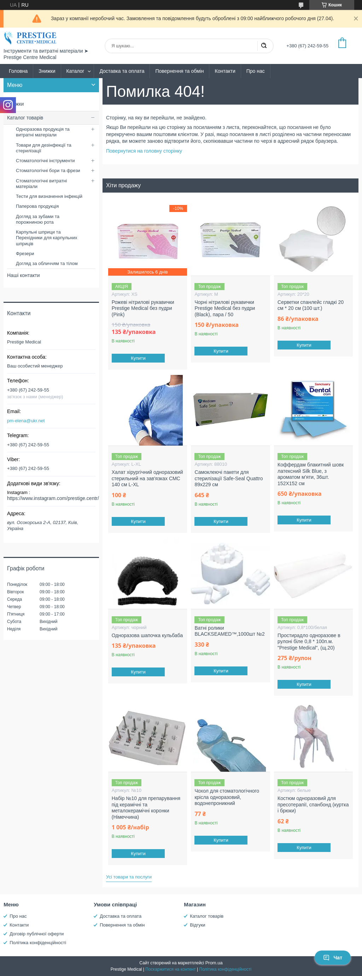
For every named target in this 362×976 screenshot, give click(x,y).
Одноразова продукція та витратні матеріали (43, 132)
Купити (138, 358)
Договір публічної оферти (37, 933)
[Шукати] (263, 46)
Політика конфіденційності (38, 942)
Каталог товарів (25, 117)
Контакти (225, 71)
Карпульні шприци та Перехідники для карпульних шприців (46, 237)
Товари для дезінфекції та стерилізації (43, 147)
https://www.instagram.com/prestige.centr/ (53, 498)
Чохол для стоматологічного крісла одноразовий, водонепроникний (226, 797)
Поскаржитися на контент (170, 969)
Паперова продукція (37, 206)
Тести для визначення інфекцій (49, 196)
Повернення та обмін (179, 71)
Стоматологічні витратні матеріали (41, 183)
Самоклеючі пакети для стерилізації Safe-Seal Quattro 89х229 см (228, 478)
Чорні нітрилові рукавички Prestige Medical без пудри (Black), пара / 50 (224, 308)
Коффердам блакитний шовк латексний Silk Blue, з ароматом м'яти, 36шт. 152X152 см (311, 474)
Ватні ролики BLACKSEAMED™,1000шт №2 (229, 631)
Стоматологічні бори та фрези (48, 170)
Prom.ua (214, 962)
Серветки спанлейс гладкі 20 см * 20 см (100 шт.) (311, 305)
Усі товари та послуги (129, 877)
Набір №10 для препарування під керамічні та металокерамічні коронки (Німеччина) (146, 807)
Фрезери (25, 253)
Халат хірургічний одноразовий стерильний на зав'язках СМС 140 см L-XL (147, 478)
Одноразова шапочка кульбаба (147, 635)
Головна (18, 71)
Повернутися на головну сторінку (144, 151)
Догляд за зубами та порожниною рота (37, 219)
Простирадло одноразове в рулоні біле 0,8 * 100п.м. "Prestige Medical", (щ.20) (309, 642)
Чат (332, 957)
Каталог (75, 71)
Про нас (255, 71)
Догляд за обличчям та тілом (47, 263)
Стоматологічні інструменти (45, 160)
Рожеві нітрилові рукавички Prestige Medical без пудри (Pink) (143, 308)
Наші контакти (23, 275)
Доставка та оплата (121, 71)
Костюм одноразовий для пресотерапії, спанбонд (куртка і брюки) (313, 804)
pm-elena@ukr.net (26, 420)
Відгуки (197, 925)
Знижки (47, 71)
